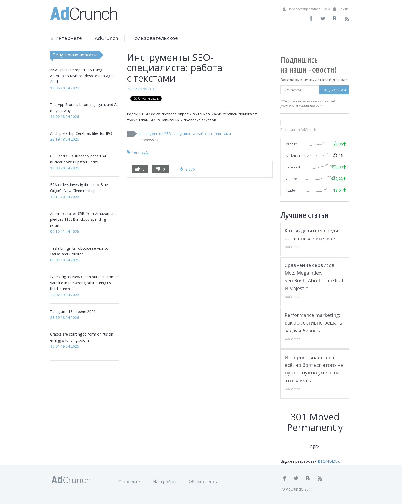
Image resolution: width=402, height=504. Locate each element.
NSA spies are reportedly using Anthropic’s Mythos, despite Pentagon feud (82, 75)
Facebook (293, 167)
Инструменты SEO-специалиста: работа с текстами (185, 133)
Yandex (291, 144)
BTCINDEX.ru (329, 461)
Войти (340, 9)
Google (291, 179)
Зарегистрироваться (301, 9)
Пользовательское (154, 38)
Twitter (291, 190)
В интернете (66, 38)
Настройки (164, 482)
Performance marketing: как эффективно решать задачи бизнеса (313, 323)
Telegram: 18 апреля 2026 (73, 311)
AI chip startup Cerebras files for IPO (81, 133)
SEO (145, 152)
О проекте (129, 482)
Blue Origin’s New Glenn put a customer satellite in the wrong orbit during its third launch (84, 282)
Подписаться (334, 89)
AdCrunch (106, 38)
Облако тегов (203, 482)
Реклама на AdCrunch (298, 129)
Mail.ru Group (296, 155)
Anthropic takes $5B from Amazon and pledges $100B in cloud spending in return (83, 219)
